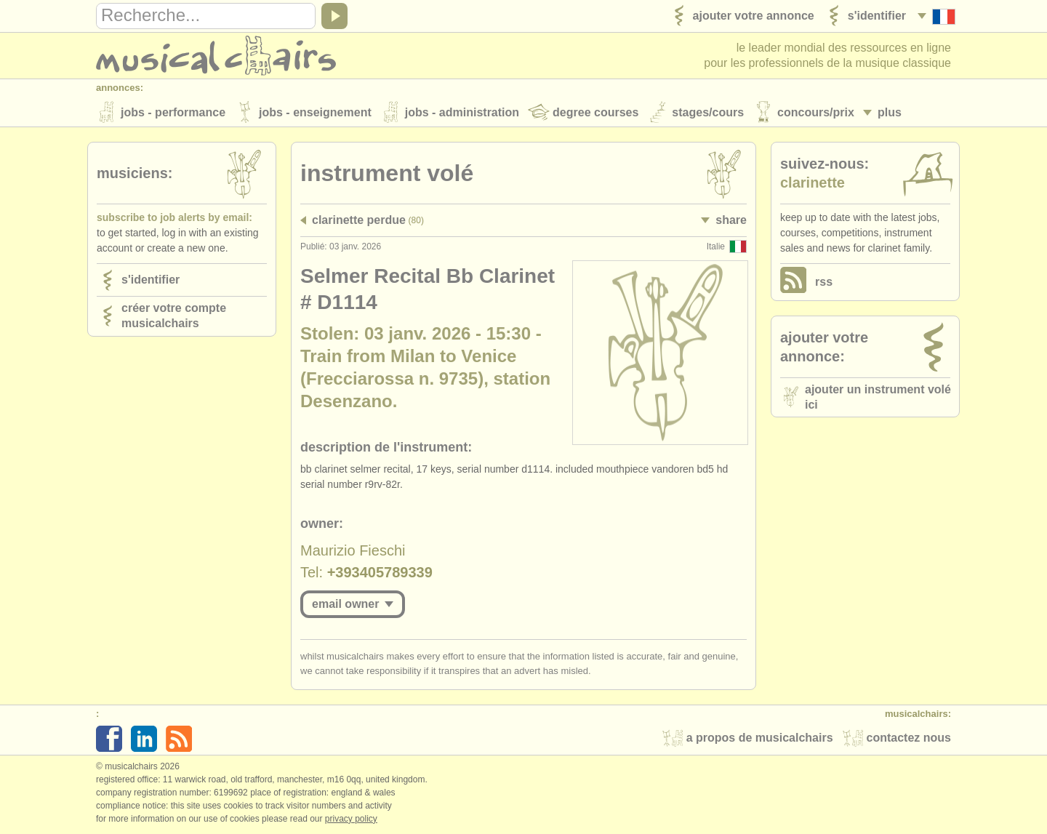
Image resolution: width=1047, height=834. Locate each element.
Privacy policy (351, 819)
